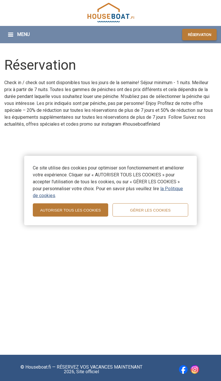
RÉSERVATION (199, 35)
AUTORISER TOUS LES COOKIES (70, 210)
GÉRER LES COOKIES (150, 210)
